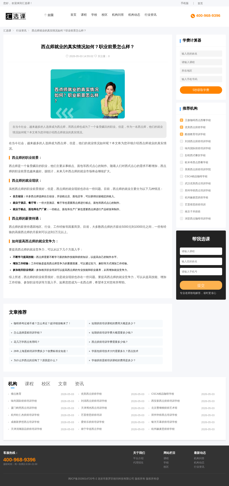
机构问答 (118, 14)
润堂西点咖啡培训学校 (195, 218)
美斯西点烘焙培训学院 (195, 169)
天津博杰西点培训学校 (94, 407)
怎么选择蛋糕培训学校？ (28, 332)
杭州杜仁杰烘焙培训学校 (25, 414)
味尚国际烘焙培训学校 (195, 148)
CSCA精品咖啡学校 (194, 176)
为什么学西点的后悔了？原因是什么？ (36, 360)
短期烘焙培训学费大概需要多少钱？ (112, 332)
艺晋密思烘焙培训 (193, 204)
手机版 (185, 3)
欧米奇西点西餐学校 (194, 162)
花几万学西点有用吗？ (27, 341)
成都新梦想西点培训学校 (25, 421)
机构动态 (134, 14)
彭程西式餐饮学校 (193, 155)
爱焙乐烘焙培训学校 (92, 421)
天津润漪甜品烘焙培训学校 (26, 428)
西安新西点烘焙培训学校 (165, 400)
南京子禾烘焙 (190, 211)
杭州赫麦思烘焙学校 (194, 197)
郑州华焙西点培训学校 (195, 190)
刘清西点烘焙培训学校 (195, 141)
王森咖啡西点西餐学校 (195, 120)
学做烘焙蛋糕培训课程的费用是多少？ (114, 360)
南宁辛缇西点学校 (91, 428)
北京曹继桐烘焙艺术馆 (164, 407)
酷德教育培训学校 (193, 134)
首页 (200, 3)
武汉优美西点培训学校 (195, 183)
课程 (84, 14)
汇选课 (26, 3)
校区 (105, 14)
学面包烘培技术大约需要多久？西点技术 (115, 351)
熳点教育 (16, 393)
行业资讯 (150, 14)
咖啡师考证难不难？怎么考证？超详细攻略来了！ (42, 323)
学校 (94, 14)
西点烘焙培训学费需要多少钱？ (110, 341)
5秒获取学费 (201, 90)
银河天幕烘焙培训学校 (164, 421)
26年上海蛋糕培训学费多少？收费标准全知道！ (41, 351)
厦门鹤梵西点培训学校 (24, 407)
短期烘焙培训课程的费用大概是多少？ (114, 323)
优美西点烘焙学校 (193, 127)
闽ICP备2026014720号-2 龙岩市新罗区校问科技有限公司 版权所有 (107, 478)
